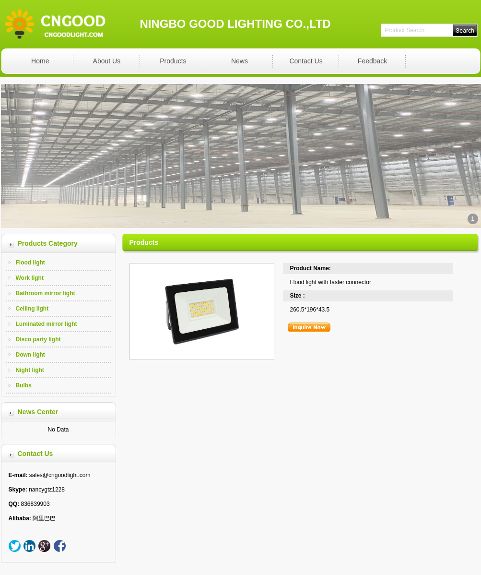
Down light (30, 354)
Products (173, 61)
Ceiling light (32, 308)
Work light (30, 278)
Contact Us (305, 61)
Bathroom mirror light (45, 293)
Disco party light (38, 339)
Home (40, 61)
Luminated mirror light (46, 324)
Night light (30, 370)
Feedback (372, 61)
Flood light (30, 262)
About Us (107, 61)
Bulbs (24, 385)
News (239, 61)
